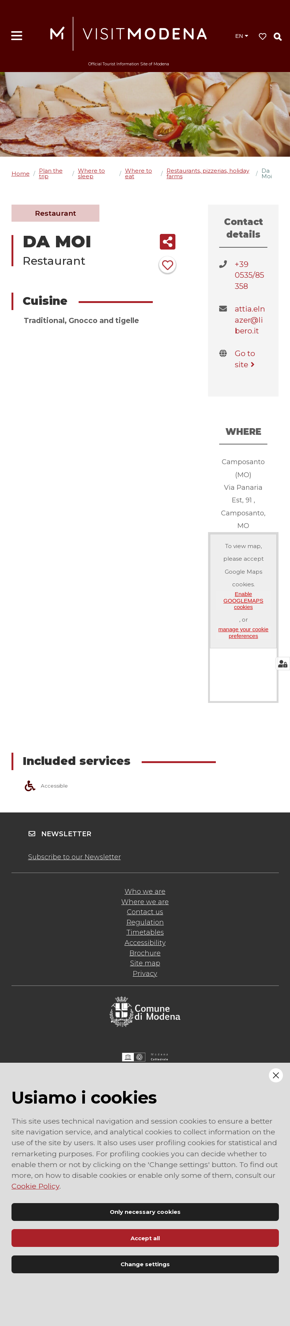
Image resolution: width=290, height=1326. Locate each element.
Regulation (145, 922)
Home (20, 173)
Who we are (145, 891)
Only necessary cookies (145, 1211)
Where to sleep (91, 173)
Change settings (145, 1264)
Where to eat (138, 173)
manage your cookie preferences (243, 632)
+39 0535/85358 (249, 275)
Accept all (145, 1238)
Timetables (145, 932)
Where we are (145, 902)
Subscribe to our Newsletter (74, 857)
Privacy (145, 974)
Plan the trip (51, 173)
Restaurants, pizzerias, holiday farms (208, 173)
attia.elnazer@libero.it (250, 319)
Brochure (145, 953)
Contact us (145, 912)
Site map (145, 963)
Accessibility (145, 943)
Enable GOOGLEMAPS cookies (244, 600)
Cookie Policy (35, 1186)
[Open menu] (17, 36)
